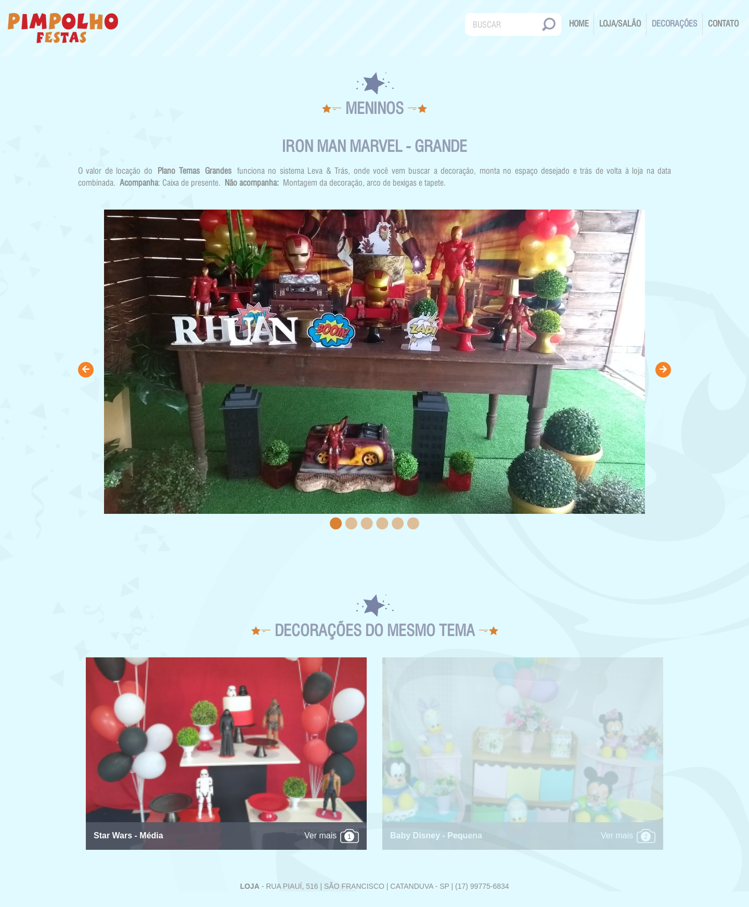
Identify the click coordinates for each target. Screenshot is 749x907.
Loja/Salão (620, 24)
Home (579, 24)
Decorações (675, 24)
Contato (723, 24)
